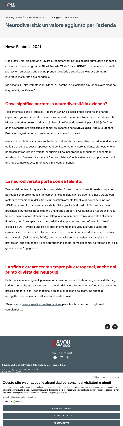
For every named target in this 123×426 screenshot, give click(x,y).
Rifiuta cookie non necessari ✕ (107, 377)
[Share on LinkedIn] (107, 326)
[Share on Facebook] (115, 326)
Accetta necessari (61, 416)
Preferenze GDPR (61, 408)
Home (9, 17)
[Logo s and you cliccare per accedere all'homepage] (10, 5)
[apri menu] (114, 5)
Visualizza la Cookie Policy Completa (19, 397)
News (19, 17)
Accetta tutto (61, 423)
